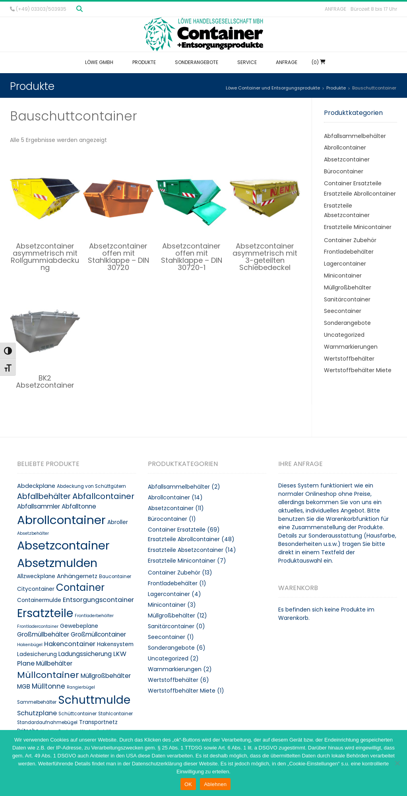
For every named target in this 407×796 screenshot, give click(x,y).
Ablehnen (215, 784)
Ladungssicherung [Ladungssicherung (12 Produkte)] (85, 654)
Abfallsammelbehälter (355, 136)
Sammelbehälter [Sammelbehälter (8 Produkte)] (36, 702)
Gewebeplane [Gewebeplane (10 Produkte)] (79, 626)
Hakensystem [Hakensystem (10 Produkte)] (115, 644)
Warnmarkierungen (351, 347)
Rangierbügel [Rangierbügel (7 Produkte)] (81, 687)
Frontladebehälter (349, 252)
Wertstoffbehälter (349, 359)
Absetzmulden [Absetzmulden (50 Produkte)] (57, 563)
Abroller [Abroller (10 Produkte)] (117, 522)
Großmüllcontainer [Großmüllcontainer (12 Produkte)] (98, 634)
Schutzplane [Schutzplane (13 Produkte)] (37, 713)
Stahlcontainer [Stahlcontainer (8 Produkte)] (115, 714)
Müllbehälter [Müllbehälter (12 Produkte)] (54, 663)
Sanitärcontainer (347, 299)
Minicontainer (343, 276)
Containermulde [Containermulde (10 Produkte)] (39, 600)
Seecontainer (342, 311)
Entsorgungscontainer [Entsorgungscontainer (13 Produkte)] (98, 599)
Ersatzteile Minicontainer (357, 227)
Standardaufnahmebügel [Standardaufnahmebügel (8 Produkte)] (47, 722)
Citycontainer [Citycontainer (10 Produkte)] (35, 589)
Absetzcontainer (347, 159)
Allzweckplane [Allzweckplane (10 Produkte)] (36, 576)
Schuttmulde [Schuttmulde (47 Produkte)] (94, 700)
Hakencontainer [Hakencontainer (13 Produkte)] (69, 643)
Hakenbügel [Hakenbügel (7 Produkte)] (30, 645)
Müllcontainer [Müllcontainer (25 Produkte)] (48, 675)
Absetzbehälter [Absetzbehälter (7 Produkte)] (33, 533)
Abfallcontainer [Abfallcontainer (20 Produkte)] (103, 496)
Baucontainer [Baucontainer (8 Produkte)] (115, 576)
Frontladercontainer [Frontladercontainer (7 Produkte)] (37, 626)
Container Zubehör (350, 240)
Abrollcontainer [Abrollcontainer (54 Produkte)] (61, 520)
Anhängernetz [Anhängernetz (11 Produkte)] (77, 576)
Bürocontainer (343, 171)
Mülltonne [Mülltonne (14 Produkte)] (48, 686)
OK (188, 784)
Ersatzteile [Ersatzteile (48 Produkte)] (45, 613)
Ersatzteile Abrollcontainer (360, 194)
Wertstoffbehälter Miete (357, 370)
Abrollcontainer (345, 147)
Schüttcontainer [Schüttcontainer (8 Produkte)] (77, 714)
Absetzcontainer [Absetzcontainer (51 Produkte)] (63, 545)
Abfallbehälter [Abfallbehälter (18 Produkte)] (44, 496)
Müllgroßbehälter (347, 287)
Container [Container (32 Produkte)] (80, 587)
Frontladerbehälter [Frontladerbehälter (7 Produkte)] (94, 616)
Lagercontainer (345, 264)
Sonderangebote (347, 323)
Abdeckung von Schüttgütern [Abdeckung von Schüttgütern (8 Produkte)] (91, 486)
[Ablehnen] (397, 763)
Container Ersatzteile (353, 183)
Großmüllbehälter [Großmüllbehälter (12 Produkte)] (43, 634)
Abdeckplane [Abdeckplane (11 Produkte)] (36, 486)
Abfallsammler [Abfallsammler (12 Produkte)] (38, 506)
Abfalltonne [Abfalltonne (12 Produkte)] (79, 506)
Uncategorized (344, 335)
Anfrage (335, 9)
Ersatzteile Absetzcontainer (185, 550)
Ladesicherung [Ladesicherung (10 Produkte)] (37, 654)
